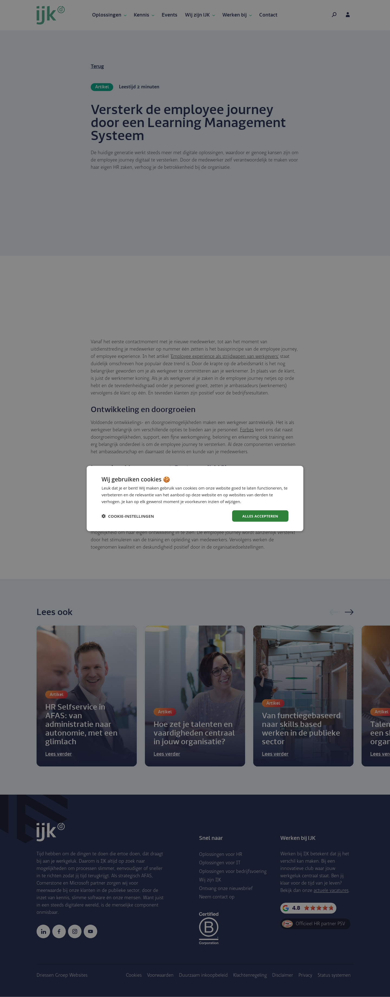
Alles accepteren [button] (259, 515)
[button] (128, 515)
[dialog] (195, 498)
